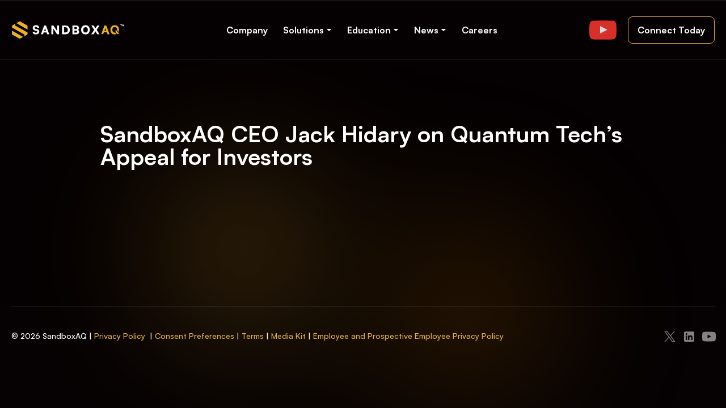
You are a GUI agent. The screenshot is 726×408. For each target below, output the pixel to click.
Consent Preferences (194, 336)
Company (247, 30)
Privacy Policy (119, 336)
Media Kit (288, 336)
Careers (479, 30)
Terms (253, 336)
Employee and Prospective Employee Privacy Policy (408, 336)
